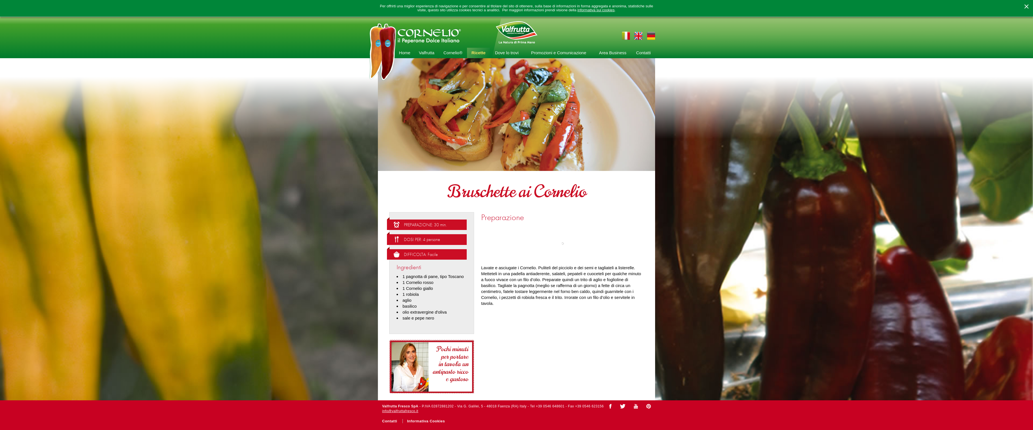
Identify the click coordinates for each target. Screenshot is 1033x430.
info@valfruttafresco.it (400, 411)
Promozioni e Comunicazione (558, 52)
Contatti (643, 52)
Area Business (613, 52)
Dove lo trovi (506, 52)
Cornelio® (453, 52)
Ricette (479, 52)
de (651, 35)
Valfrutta (426, 52)
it (626, 35)
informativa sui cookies (596, 10)
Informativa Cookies (426, 421)
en (638, 35)
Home (404, 52)
